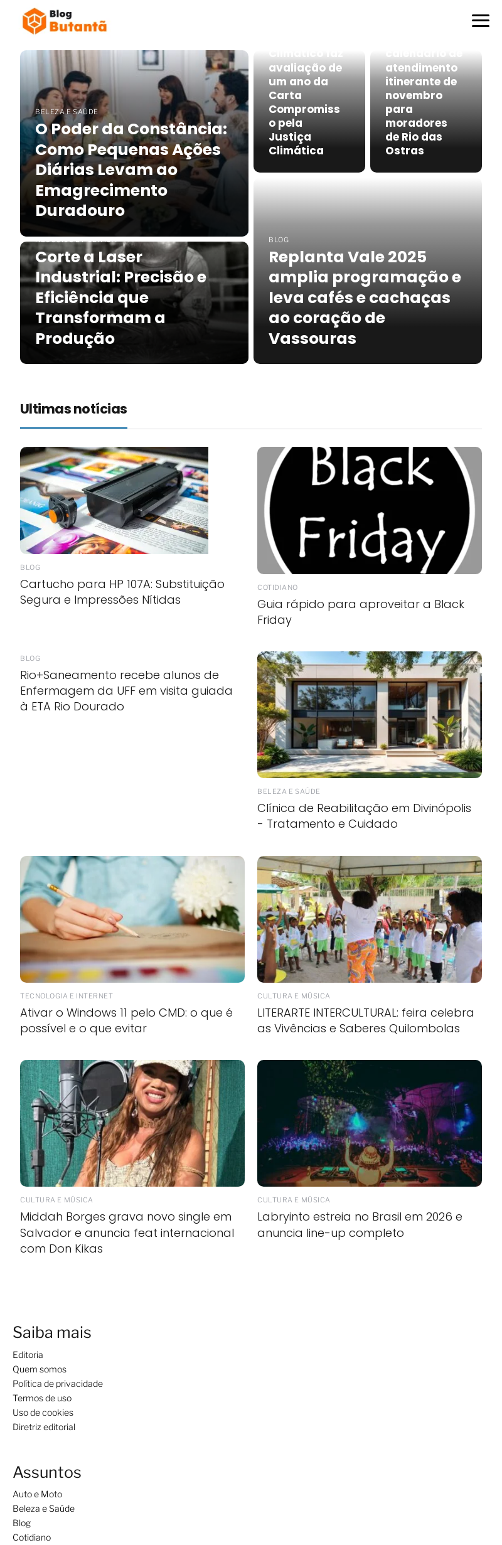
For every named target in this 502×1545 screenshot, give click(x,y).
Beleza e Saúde (44, 1508)
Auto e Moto (37, 1494)
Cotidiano (32, 1537)
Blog (22, 1522)
